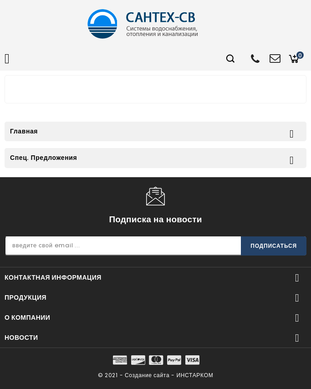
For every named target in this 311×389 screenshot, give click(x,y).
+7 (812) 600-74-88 (255, 58)
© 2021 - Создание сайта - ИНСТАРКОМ (156, 375)
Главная (24, 131)
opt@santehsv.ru (274, 57)
